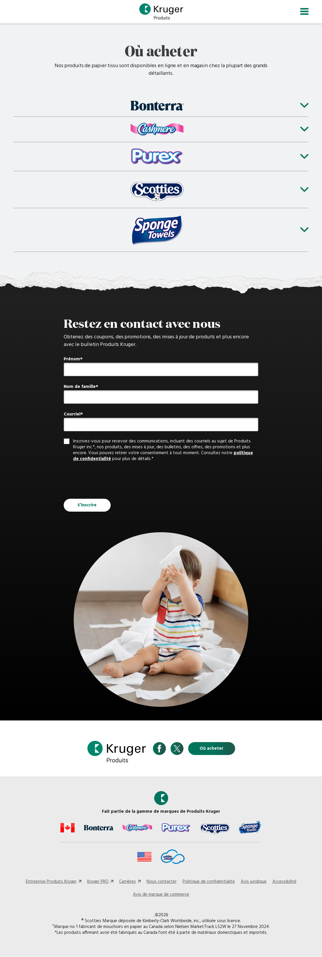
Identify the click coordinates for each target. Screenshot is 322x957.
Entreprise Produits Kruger (51, 881)
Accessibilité (284, 881)
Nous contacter (161, 881)
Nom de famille (80, 387)
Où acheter (211, 748)
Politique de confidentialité (209, 881)
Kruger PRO (98, 881)
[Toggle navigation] (304, 11)
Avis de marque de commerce (161, 894)
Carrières (127, 881)
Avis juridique (254, 881)
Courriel (72, 414)
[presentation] (108, 480)
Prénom (72, 359)
